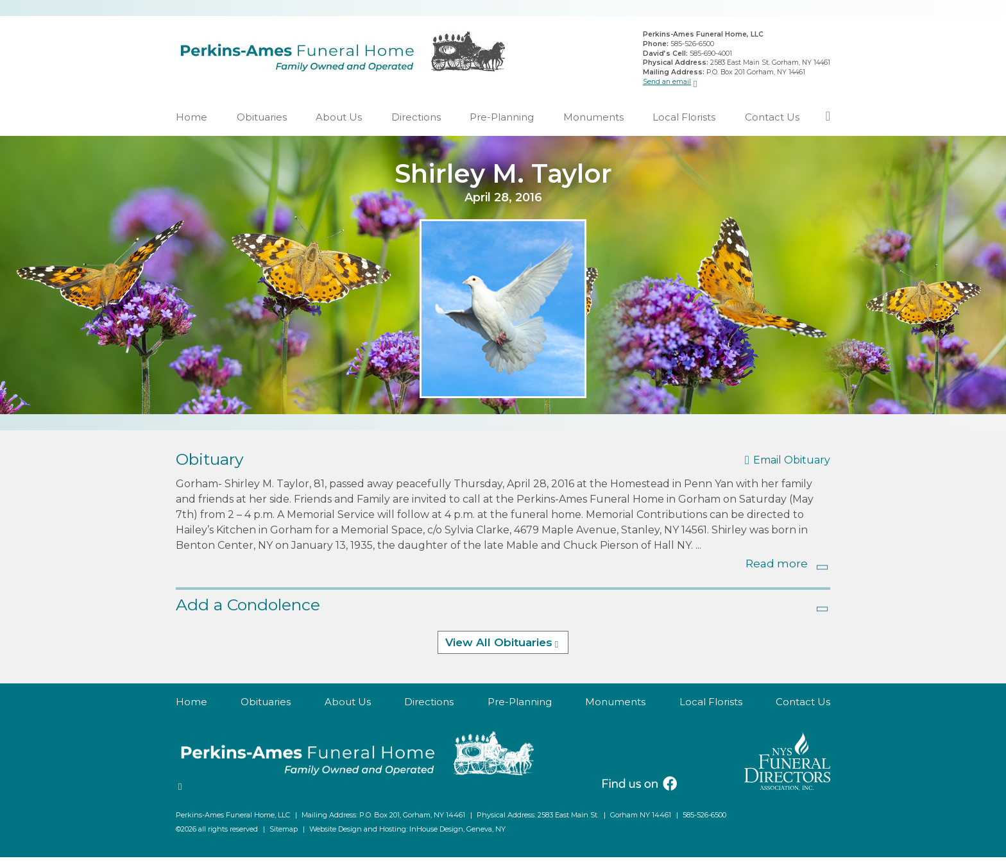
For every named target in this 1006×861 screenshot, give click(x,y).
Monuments (593, 121)
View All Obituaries (498, 646)
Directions (416, 121)
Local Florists (683, 121)
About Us (339, 121)
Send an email (667, 83)
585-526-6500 (692, 46)
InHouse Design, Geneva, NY (457, 832)
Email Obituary (791, 464)
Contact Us (772, 121)
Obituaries (262, 121)
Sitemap (283, 832)
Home (191, 121)
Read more (777, 567)
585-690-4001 (711, 55)
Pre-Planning (502, 121)
